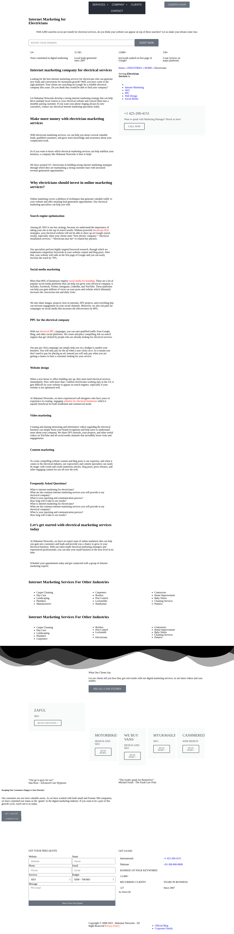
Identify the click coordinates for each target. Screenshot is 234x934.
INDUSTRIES (134, 68)
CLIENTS (136, 4)
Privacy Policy (112, 926)
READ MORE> (103, 752)
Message (33, 884)
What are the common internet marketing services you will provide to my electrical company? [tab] (67, 494)
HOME (148, 68)
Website (33, 856)
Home (122, 68)
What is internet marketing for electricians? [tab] (52, 489)
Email (75, 865)
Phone (32, 865)
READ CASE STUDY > (48, 723)
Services (33, 874)
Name (75, 856)
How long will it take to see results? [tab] (48, 500)
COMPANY (120, 5)
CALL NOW (134, 126)
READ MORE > (132, 756)
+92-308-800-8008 (173, 864)
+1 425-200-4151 (172, 858)
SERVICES (100, 5)
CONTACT (117, 11)
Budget (75, 874)
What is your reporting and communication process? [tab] (56, 498)
